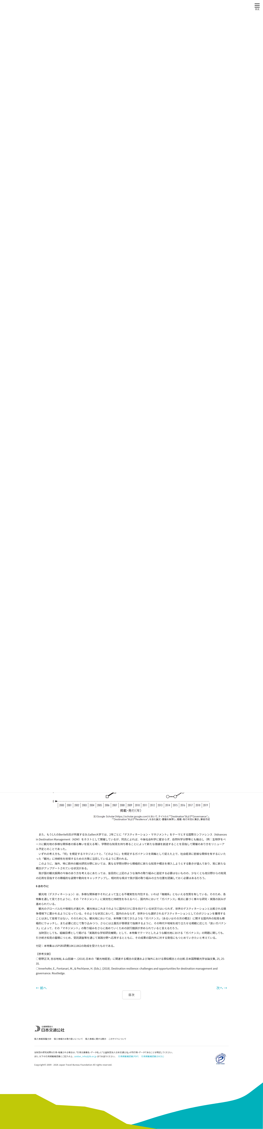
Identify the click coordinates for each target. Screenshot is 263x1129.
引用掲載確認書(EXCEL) (152, 1056)
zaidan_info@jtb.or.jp (85, 1056)
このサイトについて (117, 1038)
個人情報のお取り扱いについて (68, 1038)
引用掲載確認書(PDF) (128, 1056)
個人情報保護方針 (42, 1038)
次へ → (221, 987)
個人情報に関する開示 (95, 1038)
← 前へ (41, 987)
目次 (131, 995)
